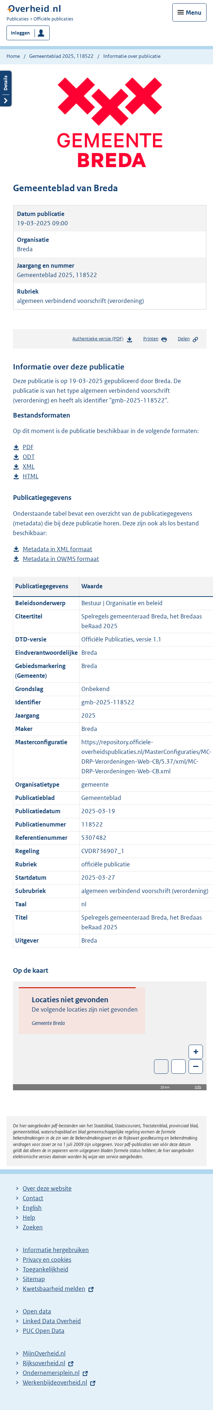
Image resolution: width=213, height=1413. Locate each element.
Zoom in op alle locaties (179, 1067)
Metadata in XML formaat (57, 549)
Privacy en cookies (47, 1260)
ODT (29, 457)
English (32, 1208)
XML (29, 466)
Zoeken (33, 1227)
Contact (33, 1198)
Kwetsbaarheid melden (54, 1289)
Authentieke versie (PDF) (102, 340)
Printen (155, 339)
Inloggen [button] (20, 33)
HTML (30, 476)
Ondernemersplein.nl (51, 1373)
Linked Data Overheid (52, 1321)
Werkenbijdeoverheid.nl (55, 1382)
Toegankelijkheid (45, 1269)
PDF (28, 447)
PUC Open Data (43, 1331)
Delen (188, 339)
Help (29, 1217)
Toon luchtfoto (161, 1066)
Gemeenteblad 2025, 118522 (61, 56)
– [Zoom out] (196, 1066)
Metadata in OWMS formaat (61, 559)
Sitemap (34, 1279)
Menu (193, 13)
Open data (37, 1311)
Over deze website (47, 1188)
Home (13, 56)
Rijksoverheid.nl (44, 1363)
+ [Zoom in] (196, 1051)
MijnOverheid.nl (44, 1353)
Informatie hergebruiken (56, 1250)
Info (198, 1087)
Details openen (6, 88)
